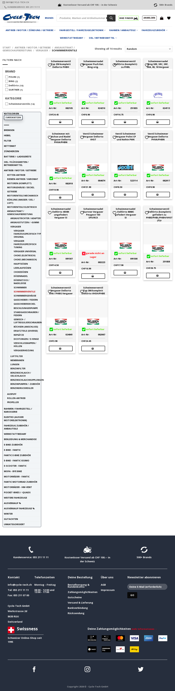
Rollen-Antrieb (16, 398)
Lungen (14, 364)
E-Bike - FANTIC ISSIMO (16, 460)
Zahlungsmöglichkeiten (82, 592)
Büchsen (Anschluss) (26, 326)
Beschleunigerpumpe (26, 308)
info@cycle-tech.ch (20, 584)
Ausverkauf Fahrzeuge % (19, 508)
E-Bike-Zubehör (13, 444)
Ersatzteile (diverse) (26, 330)
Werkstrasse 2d (17, 611)
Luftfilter (16, 356)
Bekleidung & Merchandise (20, 439)
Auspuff (11, 394)
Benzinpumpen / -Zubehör (25, 384)
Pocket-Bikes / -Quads (17, 492)
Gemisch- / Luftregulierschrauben (28, 321)
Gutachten (11, 519)
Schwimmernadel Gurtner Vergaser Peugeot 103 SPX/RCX (93, 213)
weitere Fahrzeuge (15, 497)
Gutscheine (75, 597)
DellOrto (14, 85)
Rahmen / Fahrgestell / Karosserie (18, 410)
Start (7, 47)
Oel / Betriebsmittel (103, 38)
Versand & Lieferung (80, 602)
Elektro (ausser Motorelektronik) (15, 418)
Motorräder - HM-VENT (18, 487)
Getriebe (12, 191)
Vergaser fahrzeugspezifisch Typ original (27, 233)
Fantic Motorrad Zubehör (20, 481)
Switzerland (15, 621)
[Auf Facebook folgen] (34, 670)
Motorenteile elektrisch (22, 207)
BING (11, 81)
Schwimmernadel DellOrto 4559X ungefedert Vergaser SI (61, 213)
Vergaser (42, 50)
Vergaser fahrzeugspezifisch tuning (25, 244)
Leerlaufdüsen (22, 267)
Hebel (7, 135)
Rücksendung (76, 613)
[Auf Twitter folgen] (141, 670)
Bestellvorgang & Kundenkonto (78, 585)
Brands (49, 18)
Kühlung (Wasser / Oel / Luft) (21, 201)
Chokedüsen (21, 272)
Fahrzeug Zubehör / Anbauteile (16, 427)
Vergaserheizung (24, 350)
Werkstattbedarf (72, 38)
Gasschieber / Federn (26, 299)
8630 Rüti (13, 616)
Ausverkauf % (12, 503)
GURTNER (14, 89)
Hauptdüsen (21, 263)
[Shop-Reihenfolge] (148, 49)
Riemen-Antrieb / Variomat (22, 179)
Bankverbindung (78, 608)
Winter (8, 513)
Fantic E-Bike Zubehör (17, 455)
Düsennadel (21, 276)
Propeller (13, 402)
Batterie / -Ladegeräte (17, 156)
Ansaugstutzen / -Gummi (24, 222)
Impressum (108, 590)
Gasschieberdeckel (25, 303)
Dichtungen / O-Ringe (26, 339)
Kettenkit (10, 145)
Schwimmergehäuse (25, 295)
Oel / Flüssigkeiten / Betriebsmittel (16, 163)
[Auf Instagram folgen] (87, 670)
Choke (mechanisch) (25, 259)
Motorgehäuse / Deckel (21, 187)
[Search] (111, 18)
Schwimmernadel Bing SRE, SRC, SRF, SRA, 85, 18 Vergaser (158, 64)
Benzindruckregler (21, 388)
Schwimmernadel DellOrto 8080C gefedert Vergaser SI (125, 213)
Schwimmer (20, 287)
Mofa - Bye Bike (13, 471)
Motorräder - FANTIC (17, 476)
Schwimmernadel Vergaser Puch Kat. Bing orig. (93, 64)
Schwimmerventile (19, 103)
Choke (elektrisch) (24, 255)
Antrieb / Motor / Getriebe (33, 47)
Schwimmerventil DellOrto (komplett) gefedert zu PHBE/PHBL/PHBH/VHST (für (159, 214)
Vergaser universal (25, 251)
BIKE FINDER (128, 18)
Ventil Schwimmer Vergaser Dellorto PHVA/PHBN (158, 136)
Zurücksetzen (13, 117)
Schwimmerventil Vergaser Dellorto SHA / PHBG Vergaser (61, 290)
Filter (7, 140)
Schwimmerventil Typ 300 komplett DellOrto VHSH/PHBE (93, 290)
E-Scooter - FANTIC (15, 465)
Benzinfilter (17, 368)
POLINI (12, 76)
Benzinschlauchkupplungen (27, 379)
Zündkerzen (11, 151)
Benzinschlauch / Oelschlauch (20, 374)
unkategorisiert (14, 524)
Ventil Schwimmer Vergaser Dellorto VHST (93, 136)
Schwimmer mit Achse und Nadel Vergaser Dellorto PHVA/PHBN (61, 138)
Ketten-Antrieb (16, 175)
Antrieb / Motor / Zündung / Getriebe (31, 30)
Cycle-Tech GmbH (19, 605)
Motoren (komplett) (19, 183)
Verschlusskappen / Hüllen (25, 344)
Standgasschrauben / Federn (26, 314)
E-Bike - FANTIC (12, 449)
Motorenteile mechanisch (22, 195)
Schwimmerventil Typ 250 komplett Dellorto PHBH (61, 64)
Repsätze (19, 334)
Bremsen (9, 130)
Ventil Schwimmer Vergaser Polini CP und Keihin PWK (125, 136)
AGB (103, 584)
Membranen (17, 360)
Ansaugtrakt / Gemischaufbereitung (20, 213)
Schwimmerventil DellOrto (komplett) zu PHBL (125, 64)
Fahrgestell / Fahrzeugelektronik (82, 30)
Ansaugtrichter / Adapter (25, 218)
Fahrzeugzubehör (154, 30)
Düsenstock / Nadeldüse (21, 282)
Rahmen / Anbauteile (123, 30)
